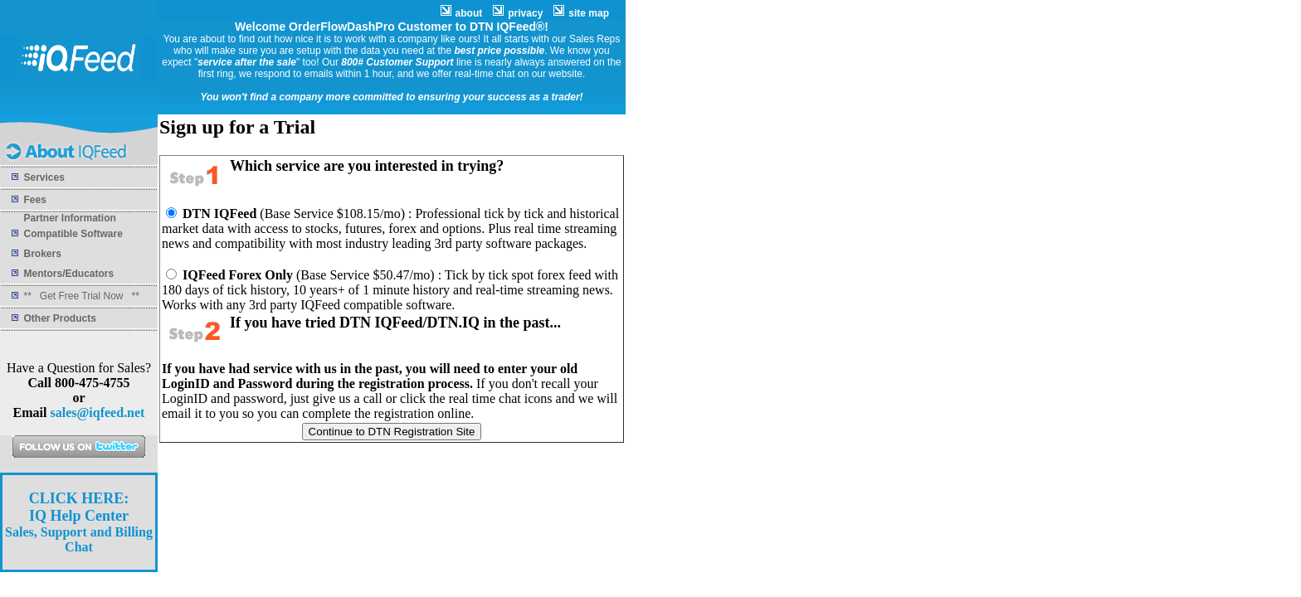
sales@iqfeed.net (97, 412)
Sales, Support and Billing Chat (79, 523)
